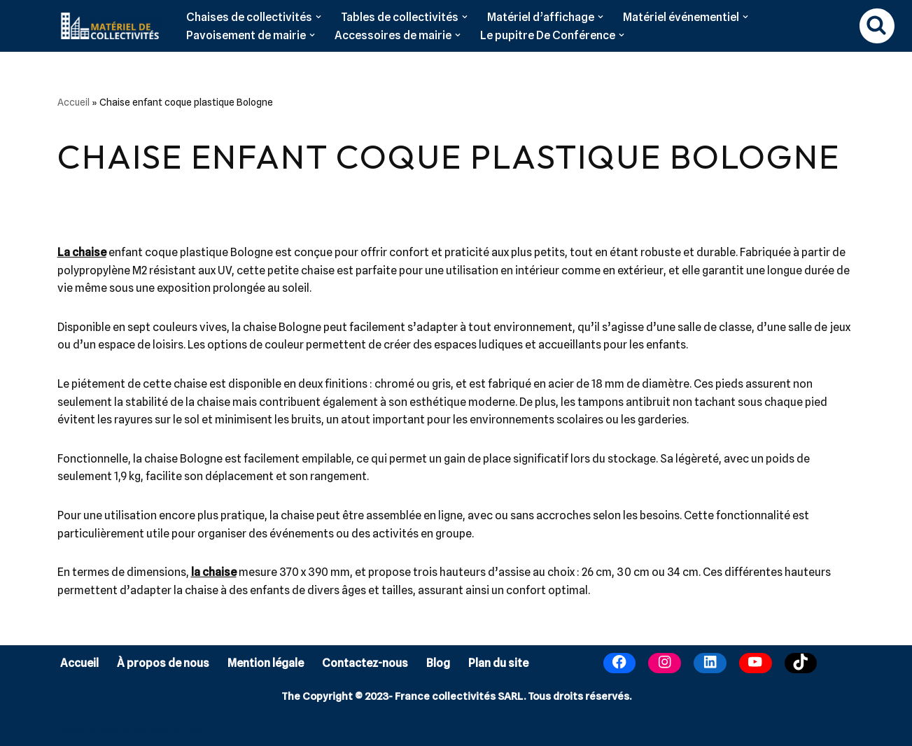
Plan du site (498, 663)
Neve (70, 729)
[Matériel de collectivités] (106, 26)
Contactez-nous (365, 663)
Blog (438, 663)
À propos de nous (163, 663)
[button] (318, 17)
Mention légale (265, 663)
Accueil (73, 102)
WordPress (176, 729)
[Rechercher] (877, 25)
